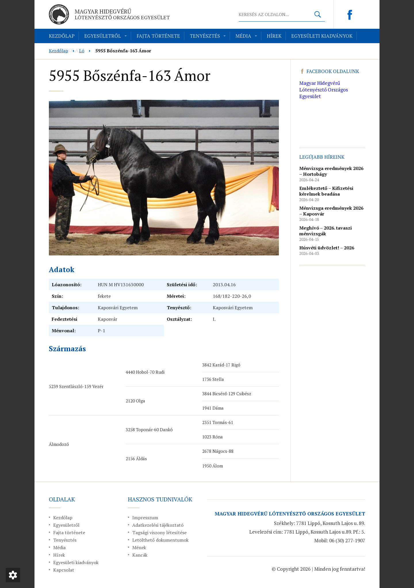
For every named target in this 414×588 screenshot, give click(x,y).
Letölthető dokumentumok (160, 540)
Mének (139, 547)
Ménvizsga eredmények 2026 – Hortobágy (331, 171)
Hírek (274, 36)
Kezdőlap (61, 36)
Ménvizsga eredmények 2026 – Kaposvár (331, 211)
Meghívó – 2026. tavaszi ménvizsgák (325, 230)
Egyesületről (102, 36)
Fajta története (158, 36)
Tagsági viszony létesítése (159, 532)
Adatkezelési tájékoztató (157, 525)
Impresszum (145, 517)
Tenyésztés (205, 36)
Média (243, 36)
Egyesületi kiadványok (321, 36)
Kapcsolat (63, 570)
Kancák (139, 555)
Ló (81, 50)
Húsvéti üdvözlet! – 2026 (326, 248)
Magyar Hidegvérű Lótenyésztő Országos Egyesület (323, 90)
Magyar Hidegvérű (122, 14)
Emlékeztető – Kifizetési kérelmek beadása (326, 191)
